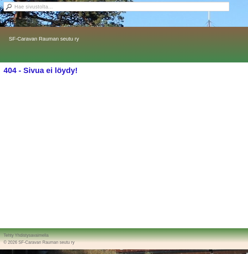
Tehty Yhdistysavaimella (26, 235)
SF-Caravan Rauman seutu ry (44, 39)
